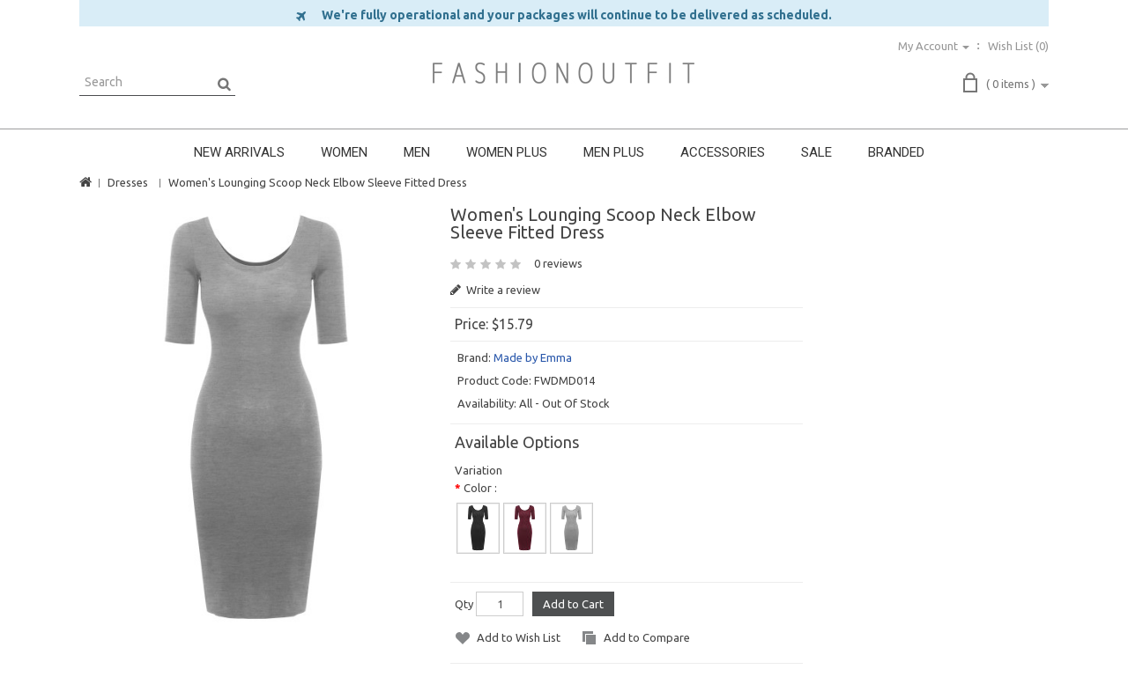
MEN (417, 152)
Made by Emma (533, 357)
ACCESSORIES (722, 152)
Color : (480, 488)
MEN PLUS (613, 152)
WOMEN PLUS (506, 152)
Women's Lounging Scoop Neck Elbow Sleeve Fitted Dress (317, 182)
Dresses (128, 182)
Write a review (495, 289)
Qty (464, 604)
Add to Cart (573, 604)
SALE (816, 152)
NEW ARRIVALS (239, 152)
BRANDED (896, 152)
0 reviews (558, 263)
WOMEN (344, 152)
